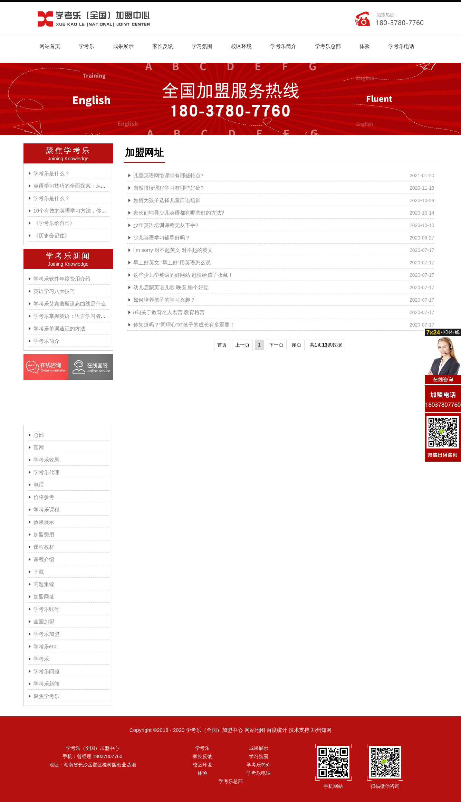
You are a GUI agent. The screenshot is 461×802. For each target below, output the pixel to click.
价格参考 (43, 497)
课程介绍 (43, 559)
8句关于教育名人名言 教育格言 (169, 312)
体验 (365, 46)
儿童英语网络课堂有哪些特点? (168, 175)
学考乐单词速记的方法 (59, 328)
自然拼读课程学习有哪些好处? (168, 188)
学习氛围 (202, 46)
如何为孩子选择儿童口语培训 (167, 200)
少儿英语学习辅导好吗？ (161, 237)
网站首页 (50, 46)
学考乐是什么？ (51, 173)
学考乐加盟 (46, 634)
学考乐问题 (46, 671)
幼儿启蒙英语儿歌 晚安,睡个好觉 (171, 287)
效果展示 (43, 522)
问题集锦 (43, 584)
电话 (38, 485)
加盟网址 (43, 597)
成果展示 (123, 46)
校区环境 (241, 46)
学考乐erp (45, 646)
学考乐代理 (46, 472)
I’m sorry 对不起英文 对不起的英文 (173, 250)
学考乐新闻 (68, 256)
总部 (38, 435)
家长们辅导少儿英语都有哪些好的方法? (178, 213)
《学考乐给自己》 (54, 223)
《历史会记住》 (51, 235)
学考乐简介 (284, 46)
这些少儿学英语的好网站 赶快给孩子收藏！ (183, 275)
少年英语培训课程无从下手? (165, 225)
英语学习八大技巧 (54, 291)
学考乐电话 (402, 46)
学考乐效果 (46, 460)
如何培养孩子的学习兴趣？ (164, 300)
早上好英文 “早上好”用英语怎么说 (172, 262)
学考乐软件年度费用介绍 (61, 279)
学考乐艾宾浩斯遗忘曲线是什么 (69, 303)
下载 (38, 572)
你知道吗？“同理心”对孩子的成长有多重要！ (184, 325)
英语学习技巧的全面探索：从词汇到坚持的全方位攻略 (95, 186)
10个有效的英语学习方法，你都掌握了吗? (81, 211)
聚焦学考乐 (68, 150)
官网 (38, 447)
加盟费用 (43, 534)
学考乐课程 (46, 509)
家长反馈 (163, 46)
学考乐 (87, 46)
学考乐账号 (46, 609)
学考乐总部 (328, 46)
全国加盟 (43, 621)
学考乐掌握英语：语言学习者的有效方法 (80, 316)
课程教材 (43, 547)
